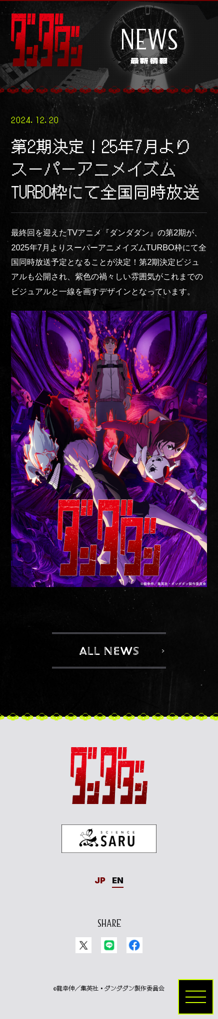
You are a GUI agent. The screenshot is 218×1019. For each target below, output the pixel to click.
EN (118, 880)
